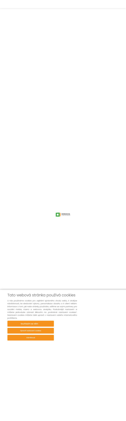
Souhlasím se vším (31, 323)
